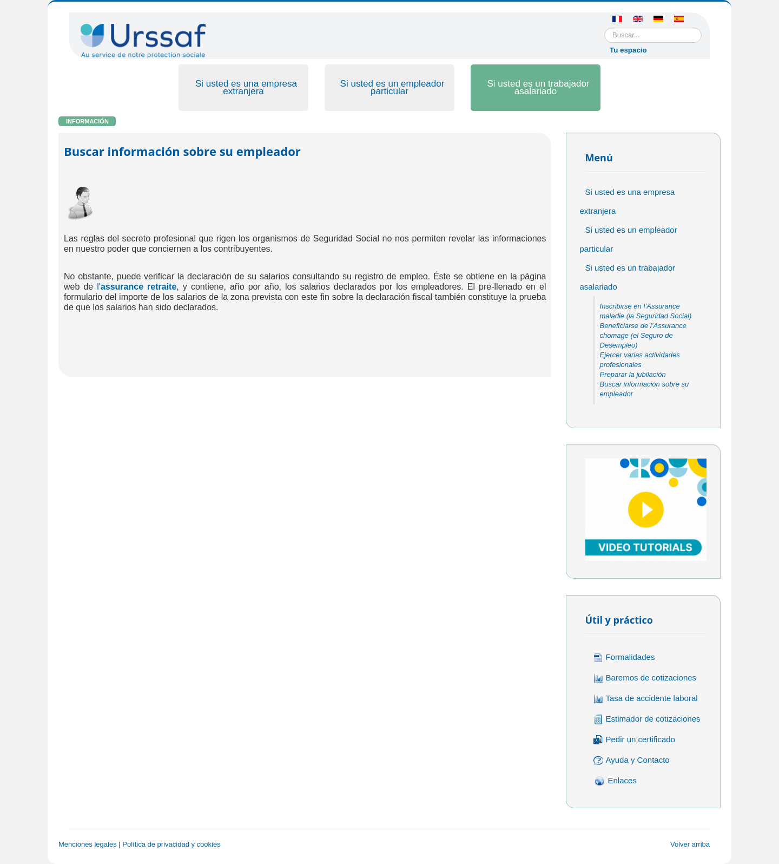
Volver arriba (690, 844)
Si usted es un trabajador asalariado (538, 87)
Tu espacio (628, 50)
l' (136, 286)
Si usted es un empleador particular (392, 87)
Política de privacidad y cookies (171, 844)
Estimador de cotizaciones (647, 719)
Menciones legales (87, 844)
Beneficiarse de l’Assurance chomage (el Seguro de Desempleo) (643, 335)
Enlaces (615, 781)
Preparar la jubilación (633, 374)
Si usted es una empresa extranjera (246, 87)
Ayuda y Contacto (631, 760)
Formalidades (624, 657)
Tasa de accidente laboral (645, 698)
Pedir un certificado (634, 740)
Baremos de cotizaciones (645, 678)
